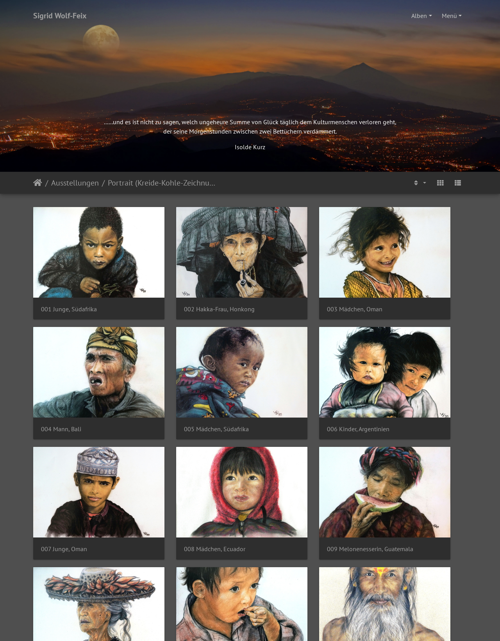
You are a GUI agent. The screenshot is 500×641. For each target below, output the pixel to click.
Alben (419, 16)
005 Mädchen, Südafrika (73, 385)
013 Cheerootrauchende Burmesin (83, 582)
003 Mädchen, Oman (291, 287)
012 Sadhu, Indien (399, 483)
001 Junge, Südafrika (69, 287)
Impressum (215, 612)
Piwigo (266, 628)
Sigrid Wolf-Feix (60, 16)
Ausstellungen (75, 183)
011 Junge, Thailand (291, 483)
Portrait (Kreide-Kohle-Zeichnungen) (162, 183)
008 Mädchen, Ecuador (405, 385)
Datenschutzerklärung (270, 612)
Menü (449, 16)
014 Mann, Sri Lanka (179, 582)
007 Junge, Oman (287, 385)
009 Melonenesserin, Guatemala (83, 483)
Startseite (37, 183)
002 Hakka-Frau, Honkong (187, 287)
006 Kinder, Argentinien (183, 385)
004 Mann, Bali (395, 287)
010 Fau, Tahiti (171, 483)
